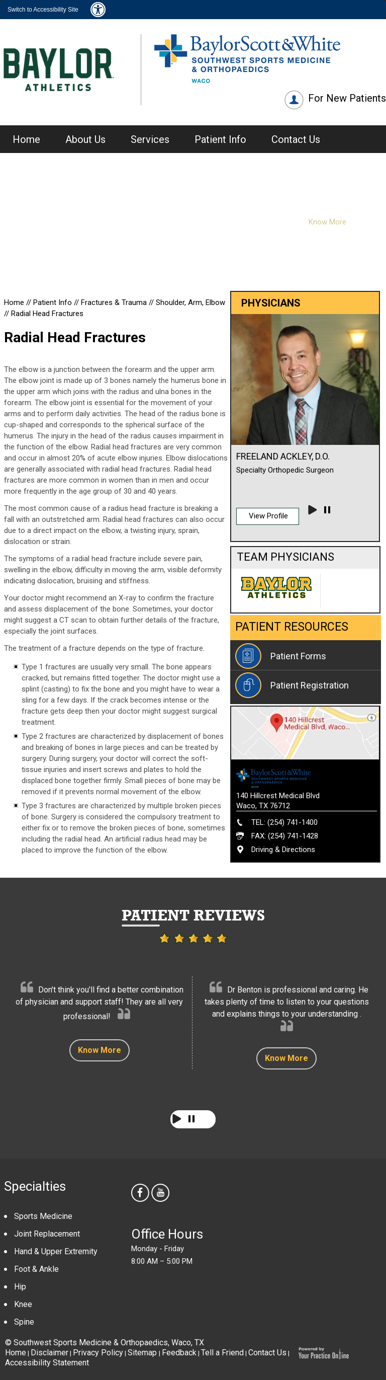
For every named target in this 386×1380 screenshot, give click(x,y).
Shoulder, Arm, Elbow (190, 302)
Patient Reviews (193, 915)
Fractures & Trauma (115, 302)
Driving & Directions (283, 849)
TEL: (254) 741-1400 (284, 822)
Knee (23, 1304)
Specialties (35, 1186)
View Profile (268, 515)
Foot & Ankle (36, 1269)
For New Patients (347, 98)
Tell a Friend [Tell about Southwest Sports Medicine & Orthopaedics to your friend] (222, 1352)
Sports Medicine (43, 1216)
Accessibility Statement (47, 1362)
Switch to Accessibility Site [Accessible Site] (43, 9)
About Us (85, 139)
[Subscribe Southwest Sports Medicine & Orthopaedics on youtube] (161, 1194)
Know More (99, 1050)
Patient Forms (298, 656)
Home (26, 139)
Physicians (278, 179)
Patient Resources (291, 627)
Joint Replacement (47, 1234)
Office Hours (167, 1234)
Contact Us (295, 139)
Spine (24, 1322)
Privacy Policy (98, 1352)
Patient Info (220, 139)
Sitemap (143, 1352)
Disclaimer (49, 1352)
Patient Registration (309, 685)
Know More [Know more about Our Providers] (327, 221)
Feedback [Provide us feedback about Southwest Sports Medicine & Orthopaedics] (179, 1352)
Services (150, 139)
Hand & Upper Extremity (56, 1251)
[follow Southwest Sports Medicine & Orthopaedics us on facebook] (141, 1194)
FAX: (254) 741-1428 (284, 835)
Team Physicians (285, 557)
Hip (20, 1286)
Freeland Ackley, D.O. (283, 456)
